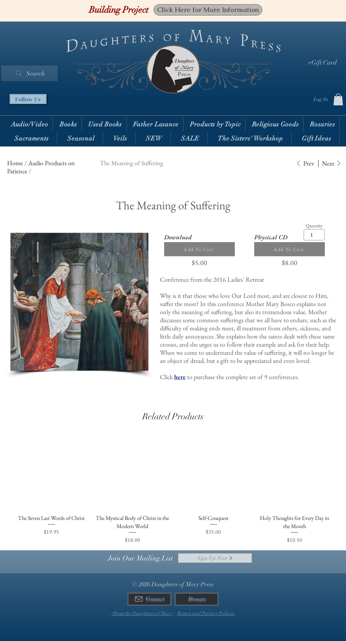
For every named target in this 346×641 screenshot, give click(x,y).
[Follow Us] (28, 99)
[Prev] (305, 163)
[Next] (331, 163)
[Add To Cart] (199, 249)
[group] (173, 490)
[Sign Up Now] (215, 558)
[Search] (29, 73)
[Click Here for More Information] (208, 10)
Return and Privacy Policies (206, 613)
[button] (338, 99)
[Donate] (197, 599)
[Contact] (149, 599)
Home (15, 163)
